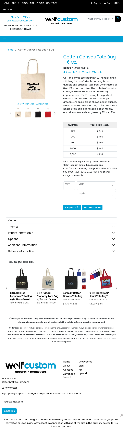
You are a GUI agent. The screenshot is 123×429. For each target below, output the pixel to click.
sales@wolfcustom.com (20, 20)
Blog (81, 365)
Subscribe (9, 411)
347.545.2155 (20, 17)
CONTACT (52, 3)
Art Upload (83, 371)
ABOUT (16, 3)
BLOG (25, 3)
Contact (68, 369)
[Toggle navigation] (4, 39)
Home (66, 361)
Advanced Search (69, 375)
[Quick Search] (99, 19)
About (66, 365)
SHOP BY (7, 9)
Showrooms (84, 361)
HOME (6, 3)
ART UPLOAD (37, 3)
